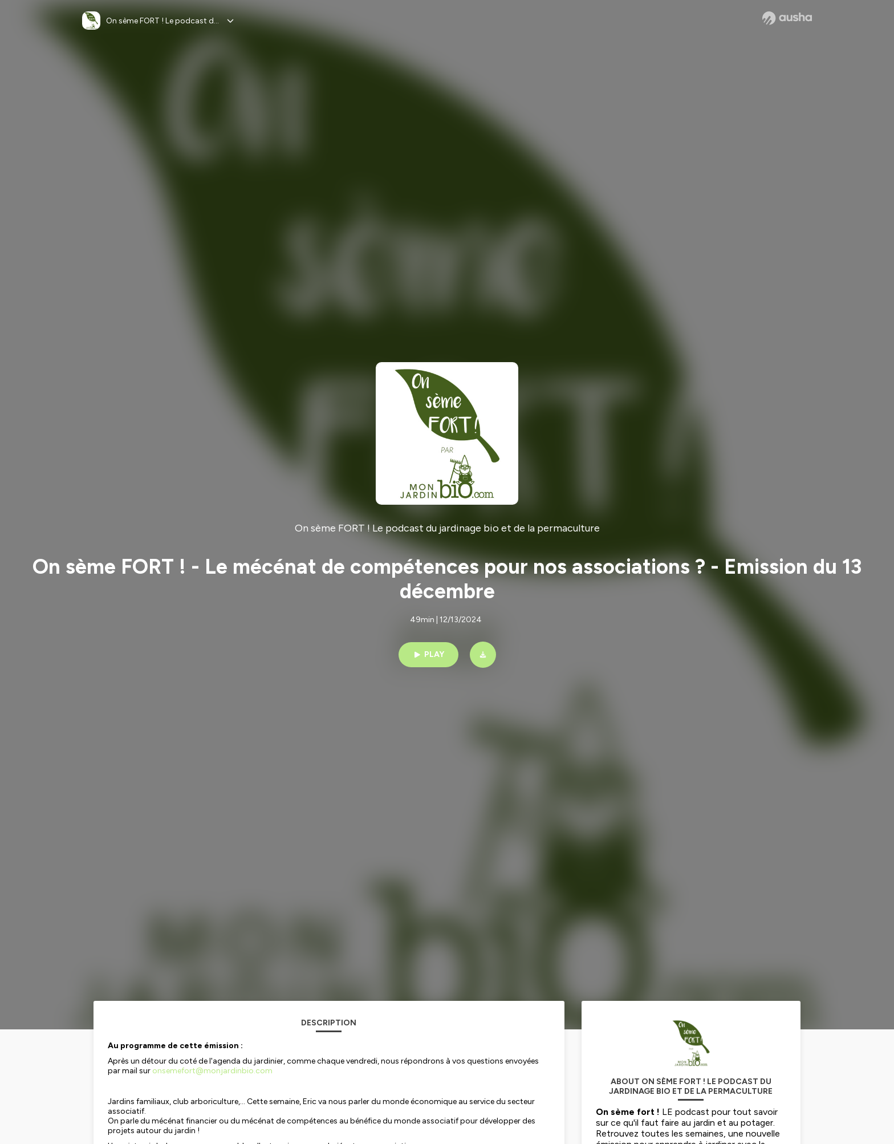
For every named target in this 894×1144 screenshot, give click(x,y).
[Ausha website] (787, 18)
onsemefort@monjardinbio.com (212, 1071)
